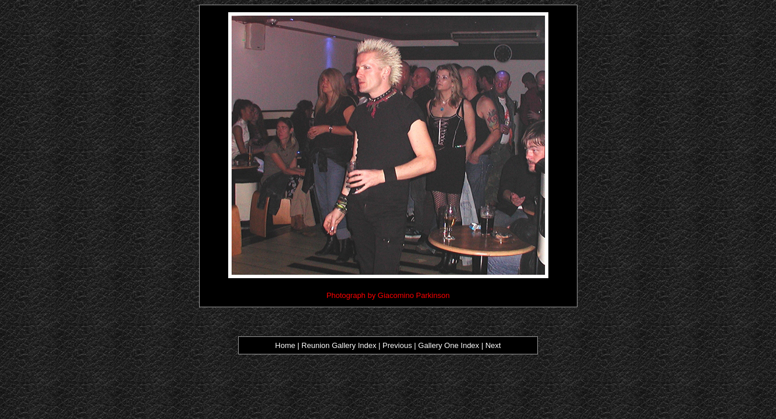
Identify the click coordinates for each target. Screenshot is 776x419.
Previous (398, 345)
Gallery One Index (448, 345)
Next (493, 345)
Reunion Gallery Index (337, 345)
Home (285, 345)
